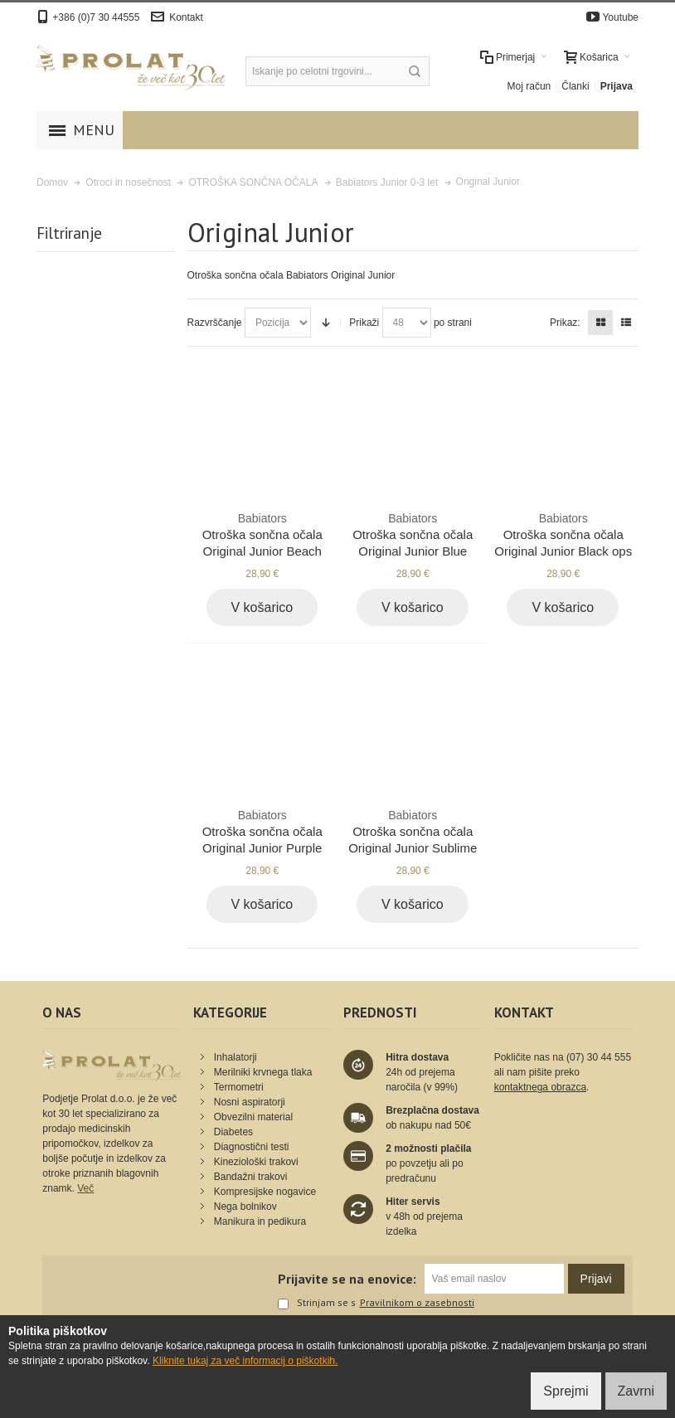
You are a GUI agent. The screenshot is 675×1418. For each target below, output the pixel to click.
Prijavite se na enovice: (347, 1278)
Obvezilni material (253, 1117)
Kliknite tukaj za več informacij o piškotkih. (245, 1361)
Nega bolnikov (245, 1206)
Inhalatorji (235, 1057)
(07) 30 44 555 (598, 1057)
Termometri (239, 1087)
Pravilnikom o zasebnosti (417, 1303)
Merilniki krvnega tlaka (263, 1072)
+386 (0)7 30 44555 (95, 17)
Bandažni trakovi (251, 1176)
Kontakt (186, 17)
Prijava (616, 86)
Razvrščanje (214, 322)
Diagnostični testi (251, 1147)
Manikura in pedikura (260, 1221)
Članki (575, 86)
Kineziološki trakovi (256, 1162)
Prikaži (364, 322)
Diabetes (233, 1132)
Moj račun (529, 86)
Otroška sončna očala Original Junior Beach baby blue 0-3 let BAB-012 (262, 550)
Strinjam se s (317, 1303)
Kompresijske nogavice (265, 1191)
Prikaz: (565, 322)
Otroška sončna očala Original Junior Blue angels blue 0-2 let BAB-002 (412, 550)
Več (85, 1188)
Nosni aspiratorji (249, 1102)
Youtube (620, 17)
